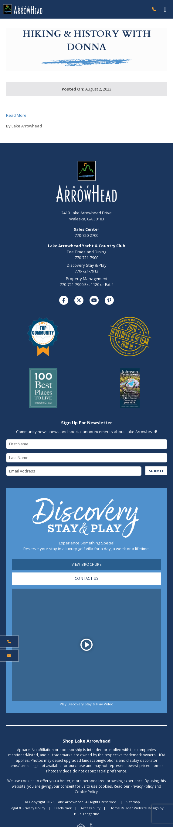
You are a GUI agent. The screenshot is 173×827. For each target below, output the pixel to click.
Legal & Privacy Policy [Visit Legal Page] (27, 808)
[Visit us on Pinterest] (109, 300)
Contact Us (87, 578)
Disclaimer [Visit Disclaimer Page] (63, 808)
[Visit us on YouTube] (94, 300)
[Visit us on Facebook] (63, 300)
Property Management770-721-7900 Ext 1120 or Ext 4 (87, 281)
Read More (16, 115)
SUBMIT (156, 471)
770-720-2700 (86, 232)
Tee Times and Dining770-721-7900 (86, 255)
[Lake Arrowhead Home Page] (74, 9)
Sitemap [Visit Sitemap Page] (133, 802)
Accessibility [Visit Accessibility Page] (90, 808)
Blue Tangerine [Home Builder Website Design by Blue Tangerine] (86, 813)
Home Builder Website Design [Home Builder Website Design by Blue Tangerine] (134, 808)
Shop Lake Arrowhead (86, 741)
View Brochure (87, 564)
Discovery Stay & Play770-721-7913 (87, 268)
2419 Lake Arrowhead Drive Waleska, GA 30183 (86, 216)
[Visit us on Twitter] (78, 300)
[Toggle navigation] (165, 9)
